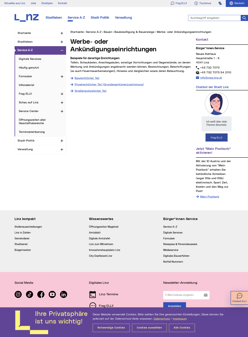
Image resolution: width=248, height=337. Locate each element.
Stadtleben (54, 17)
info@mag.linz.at (211, 77)
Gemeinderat (22, 238)
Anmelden (174, 306)
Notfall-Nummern (173, 262)
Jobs (33, 3)
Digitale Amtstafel (99, 238)
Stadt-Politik (100, 17)
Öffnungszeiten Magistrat (104, 227)
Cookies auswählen (150, 328)
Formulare (25, 76)
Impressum (180, 318)
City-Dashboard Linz (100, 256)
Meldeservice (170, 250)
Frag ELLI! (25, 93)
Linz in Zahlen (23, 233)
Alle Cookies (183, 328)
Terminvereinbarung (32, 132)
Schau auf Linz (29, 102)
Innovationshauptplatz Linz (104, 250)
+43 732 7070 (210, 67)
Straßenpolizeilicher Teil (90, 90)
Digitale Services (30, 59)
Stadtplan (47, 3)
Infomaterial (26, 85)
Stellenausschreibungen (28, 227)
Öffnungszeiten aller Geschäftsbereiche (32, 121)
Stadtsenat (21, 244)
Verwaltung (123, 17)
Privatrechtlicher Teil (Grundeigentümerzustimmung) (109, 84)
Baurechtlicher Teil (87, 78)
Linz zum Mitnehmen (101, 244)
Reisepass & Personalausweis (180, 244)
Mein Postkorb (209, 196)
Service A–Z (170, 227)
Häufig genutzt (29, 67)
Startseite (24, 33)
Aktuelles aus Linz (14, 3)
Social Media (24, 282)
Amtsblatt (95, 233)
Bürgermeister (23, 250)
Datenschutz (162, 318)
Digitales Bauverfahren (176, 256)
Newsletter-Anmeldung (180, 282)
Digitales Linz (99, 282)
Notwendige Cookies (111, 328)
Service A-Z (76, 17)
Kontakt (62, 3)
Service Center (29, 111)
